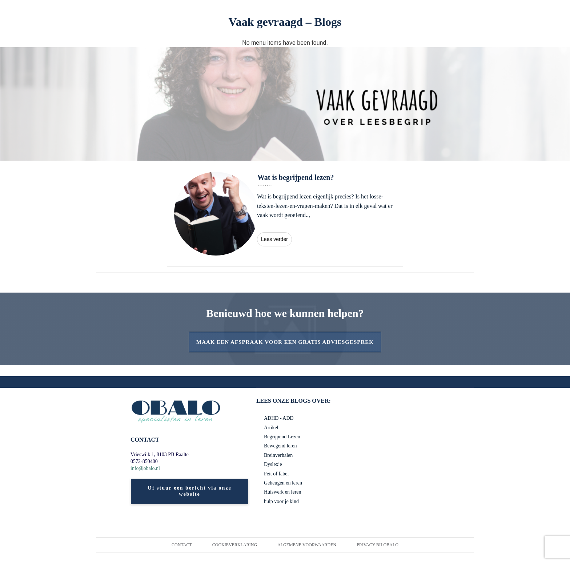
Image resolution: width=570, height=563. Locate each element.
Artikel (271, 428)
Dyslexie (273, 464)
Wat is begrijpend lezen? (285, 213)
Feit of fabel (277, 474)
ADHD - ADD (279, 418)
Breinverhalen (279, 455)
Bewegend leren (282, 446)
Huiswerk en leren (284, 492)
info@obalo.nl (147, 468)
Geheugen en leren (285, 483)
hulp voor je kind (282, 501)
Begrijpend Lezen (284, 437)
